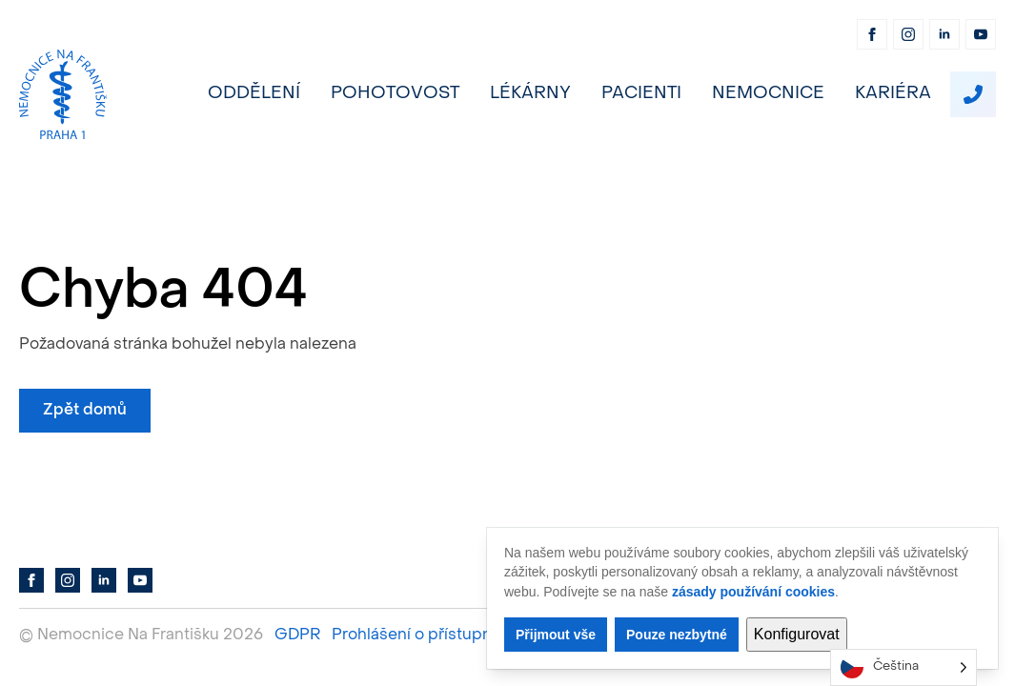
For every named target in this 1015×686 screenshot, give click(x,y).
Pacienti (641, 94)
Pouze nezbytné (676, 634)
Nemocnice (768, 94)
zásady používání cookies (753, 591)
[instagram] (908, 34)
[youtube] (980, 34)
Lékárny (530, 94)
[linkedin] (944, 34)
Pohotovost (395, 94)
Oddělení (254, 94)
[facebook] (872, 34)
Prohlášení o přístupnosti (425, 635)
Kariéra (893, 94)
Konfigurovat (797, 634)
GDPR (297, 635)
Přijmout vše (556, 634)
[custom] (973, 94)
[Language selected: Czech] (903, 667)
